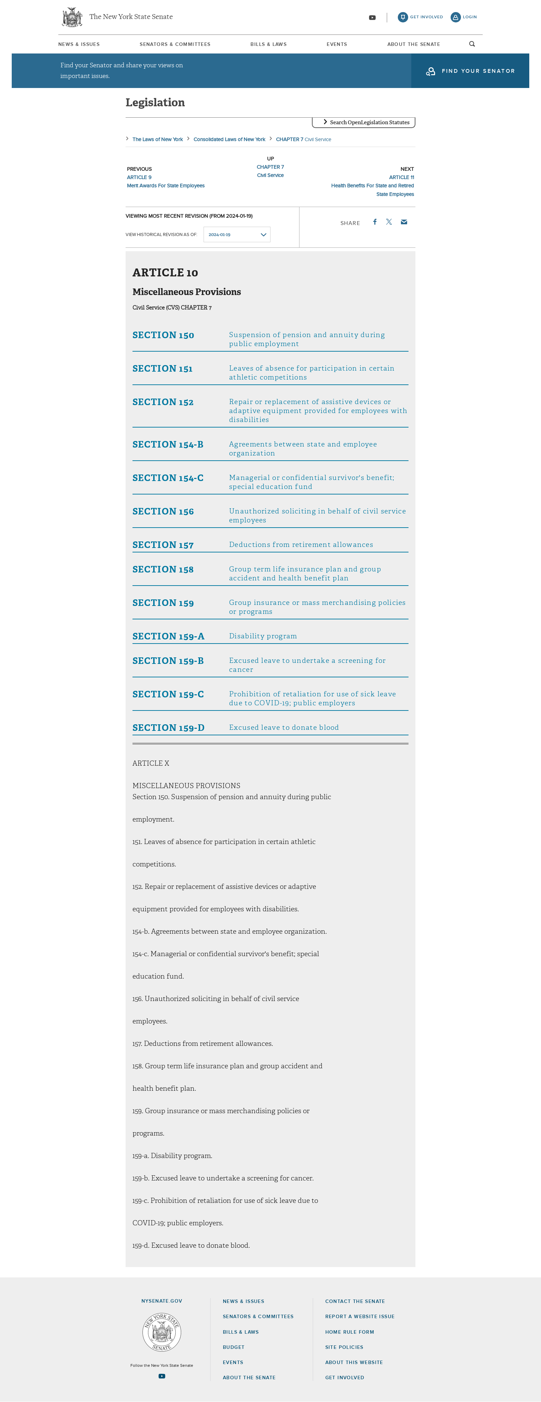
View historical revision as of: (161, 235)
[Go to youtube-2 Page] (162, 1376)
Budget (234, 1347)
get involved (426, 17)
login (470, 17)
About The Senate (413, 44)
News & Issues (79, 44)
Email (403, 222)
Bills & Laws (268, 44)
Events (337, 44)
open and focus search (472, 46)
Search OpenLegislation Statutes (370, 122)
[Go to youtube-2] (372, 17)
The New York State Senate (131, 17)
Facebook (374, 222)
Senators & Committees (175, 44)
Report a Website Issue (360, 1316)
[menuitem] (79, 44)
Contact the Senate (355, 1301)
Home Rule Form (350, 1332)
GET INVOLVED (345, 1377)
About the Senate (249, 1377)
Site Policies (344, 1347)
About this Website (354, 1362)
